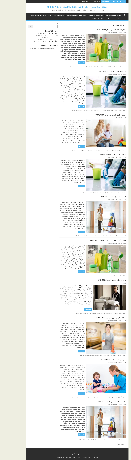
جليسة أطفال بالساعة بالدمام (94, 110)
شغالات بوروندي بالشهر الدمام (94, 192)
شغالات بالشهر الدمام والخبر (101, 15)
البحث (44, 24)
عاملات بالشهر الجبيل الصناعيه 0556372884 (34, 41)
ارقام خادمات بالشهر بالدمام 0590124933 (99, 30)
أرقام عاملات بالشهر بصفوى (97, 355)
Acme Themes (82, 457)
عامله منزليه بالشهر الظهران (83, 313)
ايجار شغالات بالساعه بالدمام (89, 397)
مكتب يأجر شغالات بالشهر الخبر (66, 236)
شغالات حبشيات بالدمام (77, 397)
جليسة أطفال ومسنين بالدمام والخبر (64, 15)
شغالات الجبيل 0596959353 (38, 38)
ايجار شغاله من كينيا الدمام (94, 313)
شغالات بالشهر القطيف (86, 18)
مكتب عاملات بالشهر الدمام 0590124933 (99, 402)
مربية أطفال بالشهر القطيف (70, 313)
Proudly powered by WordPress (54, 457)
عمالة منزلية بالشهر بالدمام (71, 439)
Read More (70, 62)
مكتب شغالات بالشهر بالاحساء (66, 110)
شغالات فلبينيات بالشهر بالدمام (91, 66)
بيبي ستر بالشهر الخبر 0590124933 (102, 360)
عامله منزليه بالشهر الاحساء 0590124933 (99, 71)
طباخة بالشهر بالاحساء (82, 192)
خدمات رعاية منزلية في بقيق (85, 355)
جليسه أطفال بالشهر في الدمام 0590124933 (98, 115)
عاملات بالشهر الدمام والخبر (84, 15)
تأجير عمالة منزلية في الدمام (93, 236)
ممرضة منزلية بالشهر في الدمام (65, 66)
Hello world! (21, 48)
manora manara (100, 32)
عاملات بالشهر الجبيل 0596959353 (79, 1)
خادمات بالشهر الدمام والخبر (45, 15)
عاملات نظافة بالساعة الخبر (66, 397)
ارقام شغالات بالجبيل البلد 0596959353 (35, 36)
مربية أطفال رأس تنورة (73, 355)
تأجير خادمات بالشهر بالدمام (89, 150)
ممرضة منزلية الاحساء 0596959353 (36, 40)
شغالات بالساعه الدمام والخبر (27, 15)
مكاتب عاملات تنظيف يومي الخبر (80, 110)
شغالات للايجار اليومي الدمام (80, 236)
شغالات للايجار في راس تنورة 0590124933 (99, 318)
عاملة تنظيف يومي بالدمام (71, 192)
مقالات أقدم (109, 444)
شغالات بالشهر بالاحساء (108, 110)
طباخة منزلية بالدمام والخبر (102, 18)
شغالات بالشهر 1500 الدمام (77, 150)
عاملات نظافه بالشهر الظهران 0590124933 (99, 280)
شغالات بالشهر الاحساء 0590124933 (101, 155)
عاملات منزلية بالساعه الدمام (79, 66)
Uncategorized (109, 355)
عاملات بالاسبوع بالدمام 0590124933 (101, 197)
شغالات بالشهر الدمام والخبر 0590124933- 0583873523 (65, 6)
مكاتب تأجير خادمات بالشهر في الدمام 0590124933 (96, 240)
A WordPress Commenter (35, 48)
